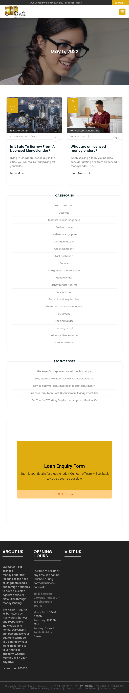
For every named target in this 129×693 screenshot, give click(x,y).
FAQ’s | (60, 688)
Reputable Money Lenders (64, 299)
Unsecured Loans (64, 342)
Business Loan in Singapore (64, 220)
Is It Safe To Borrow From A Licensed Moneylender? (32, 148)
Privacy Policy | (42, 688)
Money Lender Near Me (64, 285)
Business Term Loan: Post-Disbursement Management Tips (64, 393)
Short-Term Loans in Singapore (64, 306)
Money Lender (64, 277)
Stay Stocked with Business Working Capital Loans (64, 378)
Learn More (17, 173)
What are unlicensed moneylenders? (88, 148)
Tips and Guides (19, 130)
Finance (64, 263)
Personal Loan (64, 292)
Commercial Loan (64, 241)
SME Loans (64, 313)
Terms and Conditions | (83, 688)
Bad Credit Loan (64, 205)
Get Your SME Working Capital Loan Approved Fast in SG (64, 400)
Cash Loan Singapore (64, 234)
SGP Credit (19, 136)
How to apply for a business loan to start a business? (64, 385)
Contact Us (108, 688)
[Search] (120, 2)
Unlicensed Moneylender (85, 130)
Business (64, 212)
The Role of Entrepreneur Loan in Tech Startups (64, 371)
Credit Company (64, 249)
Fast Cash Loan (64, 256)
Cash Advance (64, 227)
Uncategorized (64, 328)
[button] (122, 11)
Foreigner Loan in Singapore (64, 270)
